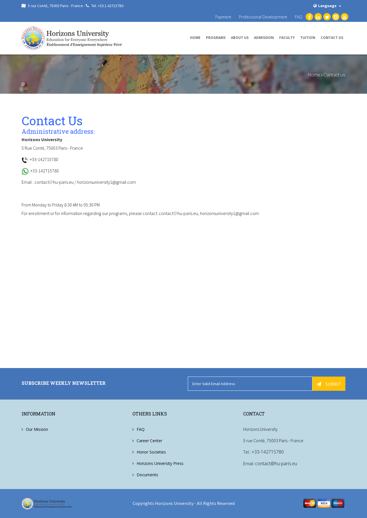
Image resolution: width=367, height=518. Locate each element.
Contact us (332, 37)
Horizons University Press (160, 463)
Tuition (307, 37)
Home (195, 37)
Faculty (287, 37)
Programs (216, 37)
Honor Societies (151, 452)
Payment (223, 17)
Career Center (149, 440)
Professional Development (263, 17)
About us (240, 37)
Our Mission (37, 429)
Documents (147, 474)
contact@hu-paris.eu (276, 463)
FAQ (298, 17)
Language (327, 5)
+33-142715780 (268, 452)
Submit (329, 384)
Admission (264, 37)
